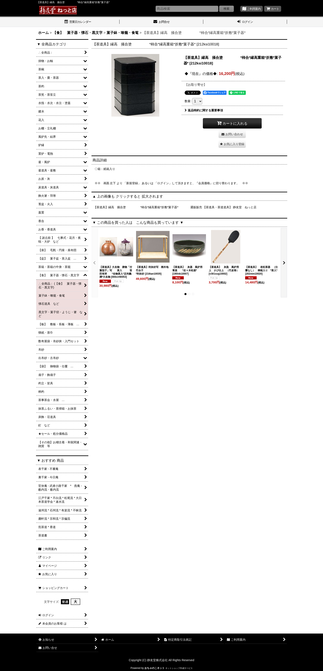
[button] (232, 144)
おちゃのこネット (154, 668)
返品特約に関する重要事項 (204, 110)
